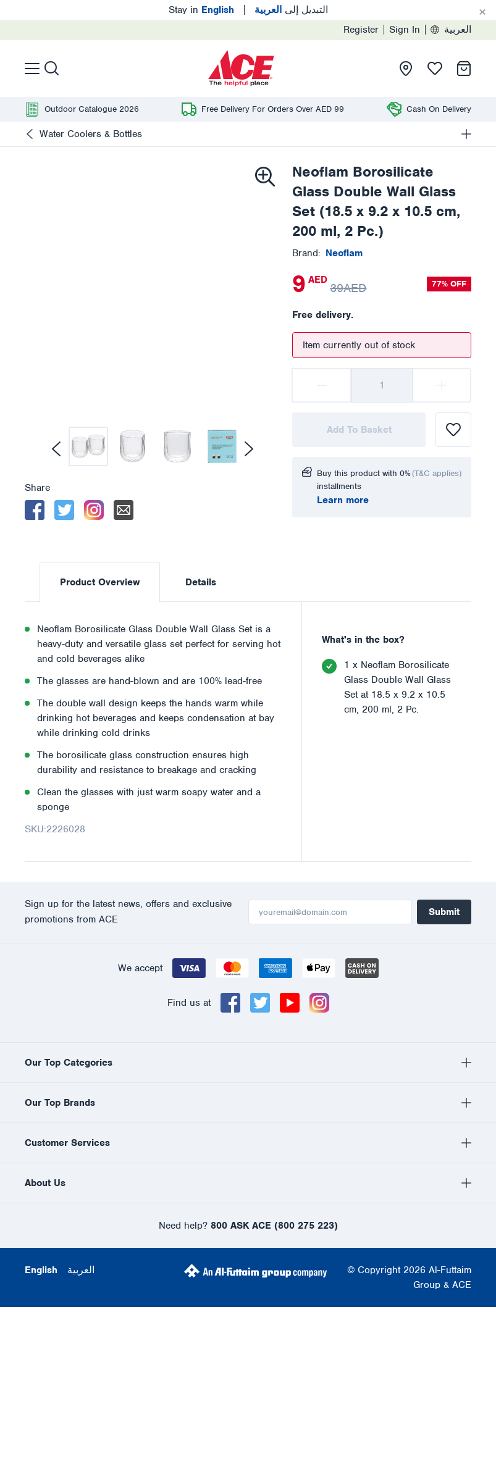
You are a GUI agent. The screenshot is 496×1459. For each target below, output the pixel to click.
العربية (451, 29)
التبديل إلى (291, 10)
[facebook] (34, 510)
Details (200, 582)
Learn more (343, 500)
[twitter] (64, 510)
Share (37, 488)
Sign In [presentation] (404, 29)
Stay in (201, 10)
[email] (123, 510)
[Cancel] (482, 12)
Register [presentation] (361, 29)
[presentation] (241, 68)
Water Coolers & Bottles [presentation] (91, 134)
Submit (444, 912)
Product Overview (100, 582)
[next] (249, 448)
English (41, 1135)
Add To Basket (359, 430)
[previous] (56, 448)
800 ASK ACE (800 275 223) (274, 1090)
